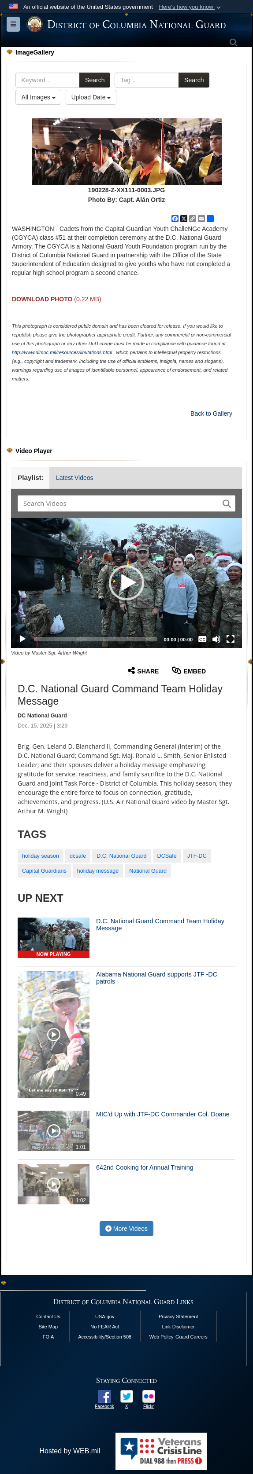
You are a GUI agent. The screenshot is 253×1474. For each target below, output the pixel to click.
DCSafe (167, 856)
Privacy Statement (178, 1316)
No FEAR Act (104, 1326)
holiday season (40, 856)
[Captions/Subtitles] (202, 639)
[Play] (22, 639)
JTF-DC (197, 856)
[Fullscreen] (230, 639)
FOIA (48, 1336)
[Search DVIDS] (121, 503)
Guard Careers (191, 1336)
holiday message (98, 871)
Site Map (48, 1326)
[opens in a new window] (104, 1396)
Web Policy (161, 1336)
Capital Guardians (44, 871)
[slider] (95, 639)
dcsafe (78, 856)
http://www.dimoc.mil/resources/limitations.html (62, 352)
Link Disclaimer (178, 1326)
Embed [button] (188, 670)
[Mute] (216, 639)
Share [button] (143, 670)
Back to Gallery (211, 413)
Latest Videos (74, 477)
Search (94, 80)
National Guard (148, 871)
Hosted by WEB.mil (69, 1451)
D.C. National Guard (121, 856)
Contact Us (48, 1316)
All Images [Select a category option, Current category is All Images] (38, 97)
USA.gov (104, 1316)
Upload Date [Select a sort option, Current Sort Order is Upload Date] (91, 97)
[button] (191, 7)
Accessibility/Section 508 (104, 1336)
